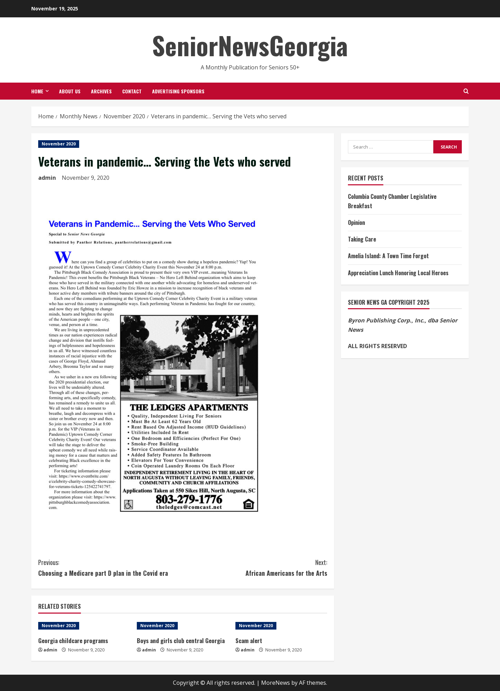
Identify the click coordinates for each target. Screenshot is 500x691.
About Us (70, 91)
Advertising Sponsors (178, 91)
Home (37, 91)
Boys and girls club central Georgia (181, 640)
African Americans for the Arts (255, 567)
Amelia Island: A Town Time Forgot (388, 256)
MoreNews (275, 682)
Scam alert (248, 640)
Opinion (356, 222)
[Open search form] (466, 91)
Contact (132, 91)
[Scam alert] (281, 625)
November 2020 (59, 144)
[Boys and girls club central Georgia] (182, 625)
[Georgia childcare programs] (84, 625)
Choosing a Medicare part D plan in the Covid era (110, 567)
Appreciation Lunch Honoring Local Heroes (398, 273)
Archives (101, 91)
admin (47, 178)
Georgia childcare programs (73, 640)
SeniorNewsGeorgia (250, 45)
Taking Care (362, 239)
